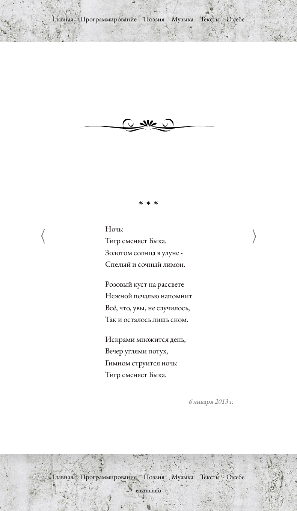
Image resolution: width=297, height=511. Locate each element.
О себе (235, 19)
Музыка (182, 19)
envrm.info (148, 490)
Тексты (210, 19)
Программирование (108, 19)
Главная (63, 19)
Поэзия (153, 19)
